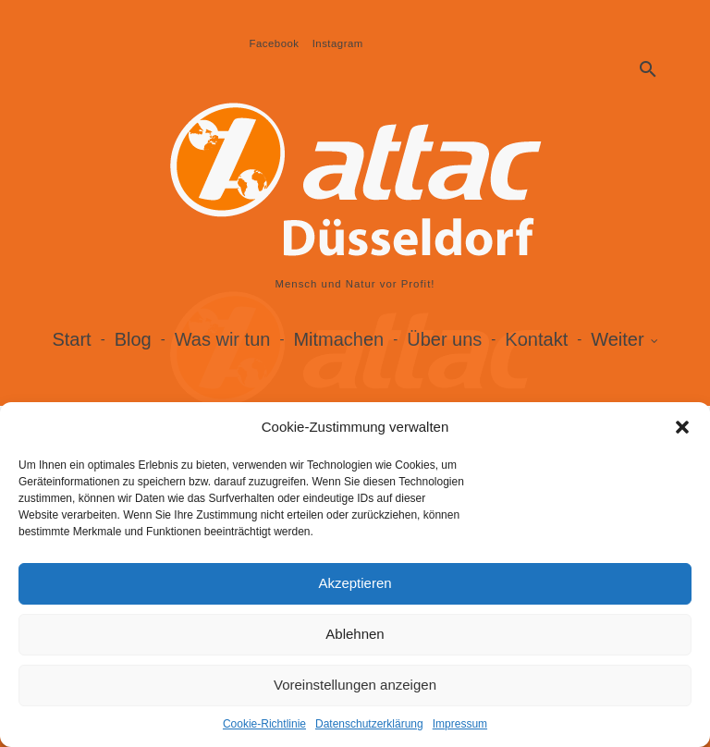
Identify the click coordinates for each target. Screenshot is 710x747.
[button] (682, 427)
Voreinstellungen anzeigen (355, 684)
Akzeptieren (354, 583)
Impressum (460, 723)
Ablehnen (354, 634)
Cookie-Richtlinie (264, 723)
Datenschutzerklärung (369, 723)
